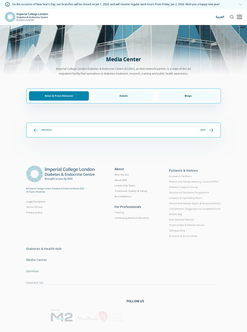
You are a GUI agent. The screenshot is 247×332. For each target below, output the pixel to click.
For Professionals (128, 213)
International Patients (181, 226)
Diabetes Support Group (183, 194)
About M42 (121, 185)
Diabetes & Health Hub (43, 256)
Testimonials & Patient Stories (187, 232)
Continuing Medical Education (132, 224)
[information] (123, 4)
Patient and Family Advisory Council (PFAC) (194, 188)
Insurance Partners (180, 183)
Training (119, 218)
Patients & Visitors (183, 178)
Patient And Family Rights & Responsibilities (195, 210)
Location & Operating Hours (185, 204)
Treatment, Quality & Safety (131, 196)
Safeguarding (177, 237)
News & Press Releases (59, 96)
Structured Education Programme (189, 199)
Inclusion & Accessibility (183, 242)
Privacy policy (34, 217)
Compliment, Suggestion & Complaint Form (195, 215)
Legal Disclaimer (36, 206)
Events (124, 96)
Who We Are (122, 180)
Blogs (188, 96)
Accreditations (123, 201)
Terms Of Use (34, 211)
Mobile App (175, 221)
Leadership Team (125, 191)
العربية (220, 17)
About (119, 174)
